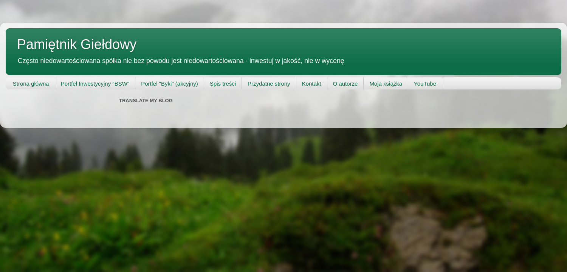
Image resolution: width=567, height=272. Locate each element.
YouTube (425, 83)
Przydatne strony (269, 83)
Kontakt (311, 83)
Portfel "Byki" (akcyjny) (169, 83)
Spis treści (223, 83)
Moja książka (385, 83)
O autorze (345, 83)
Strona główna (31, 83)
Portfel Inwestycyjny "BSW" (95, 83)
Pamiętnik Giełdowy (76, 44)
